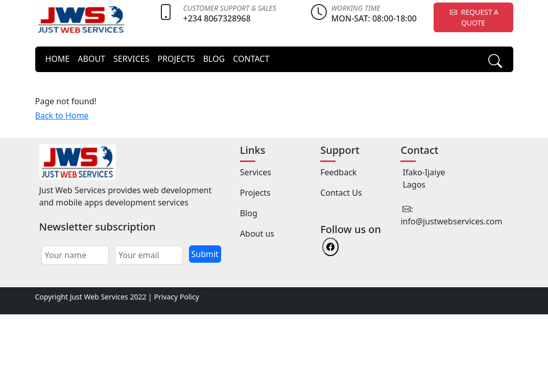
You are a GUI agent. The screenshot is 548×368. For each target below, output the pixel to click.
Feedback (338, 172)
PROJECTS (176, 58)
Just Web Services (99, 297)
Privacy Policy (176, 297)
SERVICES (131, 58)
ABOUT (91, 58)
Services (255, 172)
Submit (205, 254)
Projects (255, 192)
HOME (57, 58)
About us (257, 233)
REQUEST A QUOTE (473, 17)
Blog (248, 213)
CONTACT (251, 58)
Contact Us (341, 192)
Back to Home (62, 115)
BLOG (214, 58)
